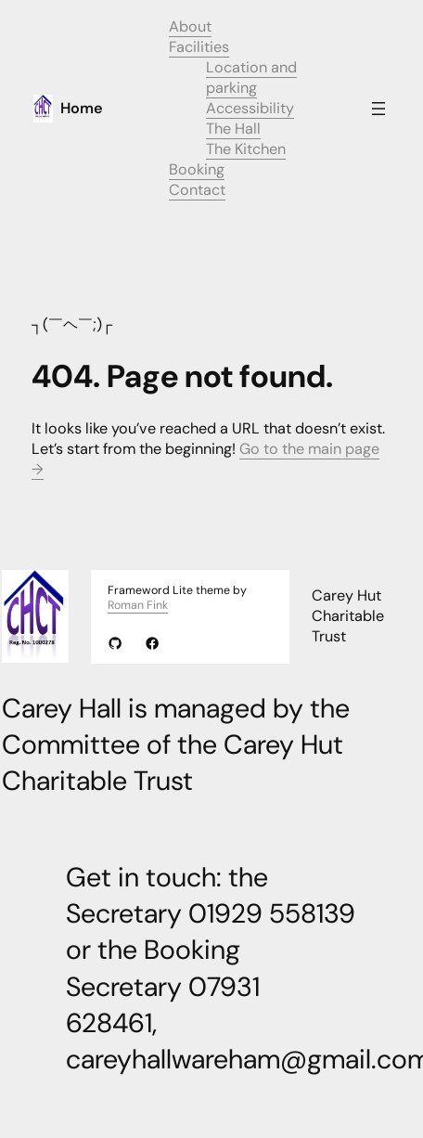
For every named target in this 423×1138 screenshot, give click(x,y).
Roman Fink (138, 605)
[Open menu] (378, 108)
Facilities (199, 47)
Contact (197, 190)
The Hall (233, 128)
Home (81, 108)
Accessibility (250, 108)
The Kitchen (246, 149)
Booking (196, 169)
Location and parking (251, 77)
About (190, 26)
